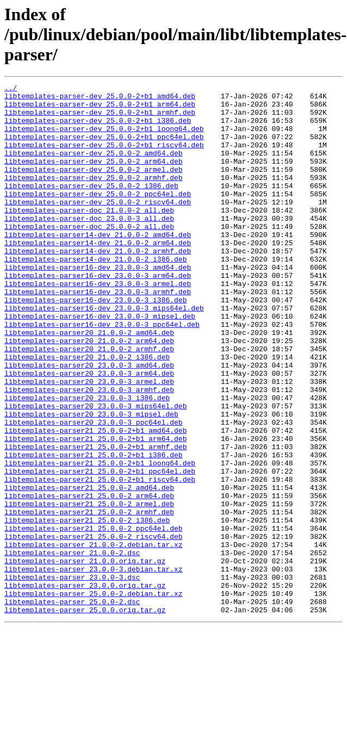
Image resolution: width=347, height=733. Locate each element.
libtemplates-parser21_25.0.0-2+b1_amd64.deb (95, 500)
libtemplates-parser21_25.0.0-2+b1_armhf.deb (95, 520)
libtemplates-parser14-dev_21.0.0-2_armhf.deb (97, 285)
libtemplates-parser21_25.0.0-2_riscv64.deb (93, 627)
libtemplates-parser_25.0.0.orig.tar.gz (84, 715)
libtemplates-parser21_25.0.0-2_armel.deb (89, 588)
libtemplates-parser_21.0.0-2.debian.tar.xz (93, 637)
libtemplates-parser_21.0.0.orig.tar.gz (84, 657)
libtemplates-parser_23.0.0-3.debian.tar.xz (93, 667)
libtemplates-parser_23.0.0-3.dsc (72, 676)
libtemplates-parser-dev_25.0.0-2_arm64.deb (93, 177)
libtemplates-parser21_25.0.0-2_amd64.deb (89, 569)
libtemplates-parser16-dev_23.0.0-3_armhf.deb (97, 334)
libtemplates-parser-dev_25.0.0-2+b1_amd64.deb (99, 99)
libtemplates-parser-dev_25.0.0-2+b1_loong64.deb (104, 138)
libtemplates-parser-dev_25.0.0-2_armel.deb (93, 187)
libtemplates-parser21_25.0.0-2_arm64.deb (89, 578)
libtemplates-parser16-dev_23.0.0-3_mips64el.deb (104, 353)
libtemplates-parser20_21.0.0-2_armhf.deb (89, 402)
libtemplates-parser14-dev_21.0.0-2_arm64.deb (97, 275)
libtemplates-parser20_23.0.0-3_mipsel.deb (91, 481)
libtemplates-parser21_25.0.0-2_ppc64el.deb (93, 618)
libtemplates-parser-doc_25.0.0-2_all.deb (89, 255)
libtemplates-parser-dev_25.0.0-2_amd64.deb (93, 167)
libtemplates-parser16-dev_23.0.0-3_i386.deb (95, 344)
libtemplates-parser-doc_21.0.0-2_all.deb (89, 236)
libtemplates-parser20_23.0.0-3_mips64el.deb (95, 471)
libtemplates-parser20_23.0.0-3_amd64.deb (89, 422)
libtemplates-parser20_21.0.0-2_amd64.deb (89, 383)
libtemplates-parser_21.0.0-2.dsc (72, 647)
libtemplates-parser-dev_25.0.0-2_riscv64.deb (97, 226)
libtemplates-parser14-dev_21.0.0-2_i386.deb (95, 295)
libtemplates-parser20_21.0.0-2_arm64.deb (89, 392)
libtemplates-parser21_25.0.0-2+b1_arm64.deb (95, 510)
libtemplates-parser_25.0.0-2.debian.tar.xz (93, 696)
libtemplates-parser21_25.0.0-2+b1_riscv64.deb (99, 559)
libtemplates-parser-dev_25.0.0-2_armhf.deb (93, 197)
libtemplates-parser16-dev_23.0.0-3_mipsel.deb (99, 363)
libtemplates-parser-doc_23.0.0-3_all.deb (89, 246)
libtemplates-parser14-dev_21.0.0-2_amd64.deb (97, 265)
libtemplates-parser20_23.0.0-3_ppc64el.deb (93, 490)
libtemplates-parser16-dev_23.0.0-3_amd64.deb (97, 304)
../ (10, 89)
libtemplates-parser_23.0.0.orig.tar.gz (84, 686)
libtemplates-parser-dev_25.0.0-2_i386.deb (91, 207)
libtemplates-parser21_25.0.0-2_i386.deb (87, 608)
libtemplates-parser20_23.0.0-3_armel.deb (89, 441)
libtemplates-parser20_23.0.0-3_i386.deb (87, 461)
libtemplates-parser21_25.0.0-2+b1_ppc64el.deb (99, 549)
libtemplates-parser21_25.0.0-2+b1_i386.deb (93, 530)
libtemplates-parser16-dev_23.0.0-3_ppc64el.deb (102, 373)
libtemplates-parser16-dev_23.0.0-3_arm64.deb (97, 314)
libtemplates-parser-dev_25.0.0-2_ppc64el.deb (97, 216)
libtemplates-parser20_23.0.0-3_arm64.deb (89, 432)
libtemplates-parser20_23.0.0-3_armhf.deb (89, 451)
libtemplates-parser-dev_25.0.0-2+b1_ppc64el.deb (104, 148)
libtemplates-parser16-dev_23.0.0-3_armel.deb (97, 324)
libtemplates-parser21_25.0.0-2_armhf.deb (89, 598)
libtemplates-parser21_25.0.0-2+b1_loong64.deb (99, 539)
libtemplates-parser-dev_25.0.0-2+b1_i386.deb (97, 128)
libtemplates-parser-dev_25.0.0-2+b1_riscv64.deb (104, 158)
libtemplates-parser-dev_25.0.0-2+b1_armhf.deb (99, 118)
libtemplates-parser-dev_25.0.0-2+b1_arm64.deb (99, 109)
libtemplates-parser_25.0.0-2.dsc (72, 706)
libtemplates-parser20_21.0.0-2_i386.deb (87, 412)
